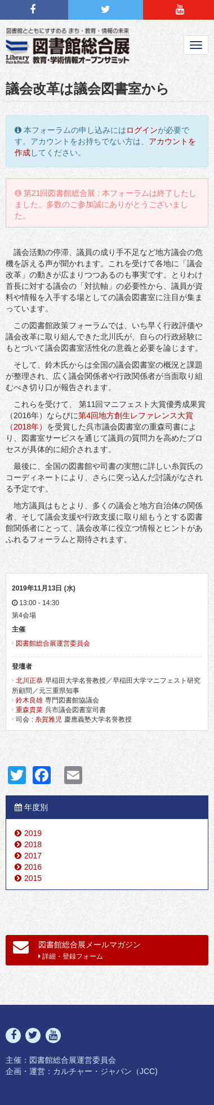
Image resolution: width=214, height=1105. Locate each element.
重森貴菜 (29, 710)
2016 (33, 866)
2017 (33, 855)
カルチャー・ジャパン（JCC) (105, 1071)
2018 (33, 844)
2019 (33, 833)
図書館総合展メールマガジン (77, 949)
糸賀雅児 (48, 719)
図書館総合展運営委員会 (53, 643)
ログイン (142, 130)
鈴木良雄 (29, 700)
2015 (33, 878)
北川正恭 (29, 681)
